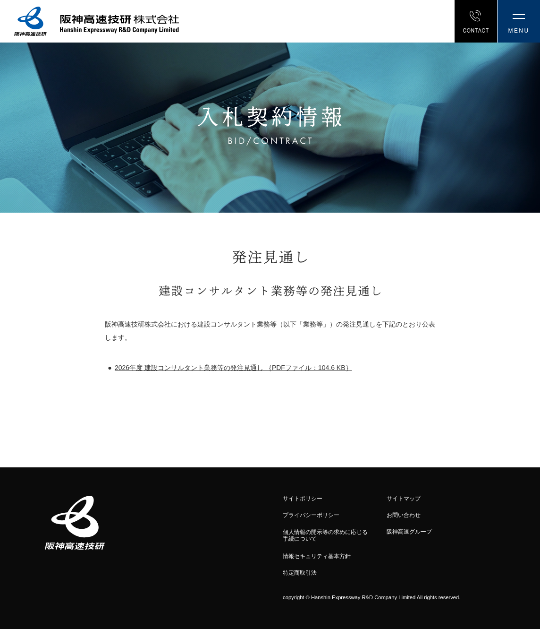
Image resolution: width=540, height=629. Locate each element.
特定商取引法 (300, 572)
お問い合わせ (404, 515)
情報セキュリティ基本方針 (317, 556)
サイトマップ (404, 498)
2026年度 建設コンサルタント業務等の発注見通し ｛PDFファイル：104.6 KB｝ (233, 367)
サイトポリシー (302, 498)
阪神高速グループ (409, 531)
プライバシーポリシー (311, 515)
